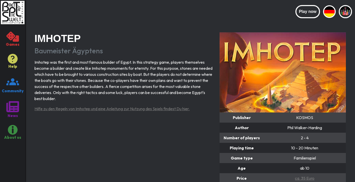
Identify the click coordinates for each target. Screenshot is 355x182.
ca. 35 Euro (304, 178)
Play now (307, 11)
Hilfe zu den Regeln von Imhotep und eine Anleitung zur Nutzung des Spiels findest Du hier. (112, 108)
